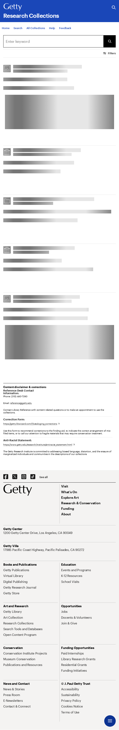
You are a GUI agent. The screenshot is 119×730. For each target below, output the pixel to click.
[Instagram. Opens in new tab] (23, 477)
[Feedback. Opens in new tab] (65, 28)
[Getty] (12, 7)
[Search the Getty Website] (114, 8)
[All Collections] (35, 28)
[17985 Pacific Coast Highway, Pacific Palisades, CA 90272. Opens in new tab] (44, 550)
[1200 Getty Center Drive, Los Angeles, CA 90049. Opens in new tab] (38, 533)
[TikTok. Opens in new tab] (32, 477)
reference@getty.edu (21, 403)
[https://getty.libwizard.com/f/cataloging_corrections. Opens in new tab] (31, 423)
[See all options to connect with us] (43, 477)
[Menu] (110, 721)
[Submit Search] (109, 41)
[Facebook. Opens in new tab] (5, 477)
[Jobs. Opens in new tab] (64, 611)
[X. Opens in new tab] (14, 477)
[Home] (5, 28)
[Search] (18, 28)
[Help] (52, 28)
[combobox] (53, 41)
